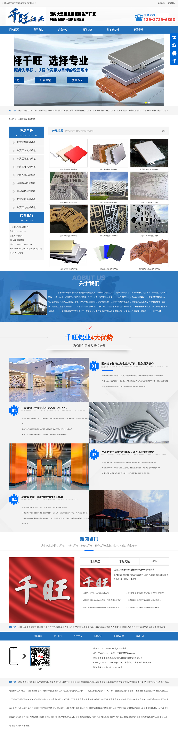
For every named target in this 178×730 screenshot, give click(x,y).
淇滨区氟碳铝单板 (26, 142)
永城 (67, 708)
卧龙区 (47, 717)
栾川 (133, 682)
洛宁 (150, 682)
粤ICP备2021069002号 (114, 667)
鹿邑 (138, 717)
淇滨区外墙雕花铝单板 (149, 236)
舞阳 (110, 708)
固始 (86, 717)
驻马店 (92, 682)
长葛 (108, 682)
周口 (87, 682)
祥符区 (24, 708)
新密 (117, 691)
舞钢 (150, 708)
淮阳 (130, 717)
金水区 (143, 691)
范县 (139, 699)
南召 (15, 717)
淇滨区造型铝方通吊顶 (126, 110)
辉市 (53, 699)
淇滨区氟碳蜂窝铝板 (26, 119)
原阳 (31, 699)
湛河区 (132, 708)
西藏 (129, 627)
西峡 (162, 708)
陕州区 (76, 691)
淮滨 (94, 717)
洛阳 (20, 682)
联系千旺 (138, 29)
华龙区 (126, 699)
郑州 (35, 682)
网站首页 (14, 29)
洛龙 (120, 682)
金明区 (161, 699)
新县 (77, 717)
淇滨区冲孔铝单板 (26, 166)
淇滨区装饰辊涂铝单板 (69, 269)
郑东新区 (156, 691)
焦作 (24, 682)
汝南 (19, 725)
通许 (11, 708)
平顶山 (73, 682)
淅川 (167, 708)
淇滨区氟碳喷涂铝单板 (69, 169)
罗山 (69, 717)
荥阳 (125, 691)
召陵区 (105, 708)
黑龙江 (107, 627)
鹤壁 (43, 682)
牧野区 (22, 699)
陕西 (133, 627)
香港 (154, 627)
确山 (11, 725)
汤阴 (108, 699)
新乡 (39, 682)
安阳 (47, 682)
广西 (112, 627)
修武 (39, 691)
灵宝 (90, 691)
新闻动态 (87, 29)
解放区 (16, 691)
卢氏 (81, 691)
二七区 (136, 691)
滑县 (112, 699)
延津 (36, 699)
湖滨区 (66, 691)
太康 (134, 717)
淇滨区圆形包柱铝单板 (27, 110)
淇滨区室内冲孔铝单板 (149, 203)
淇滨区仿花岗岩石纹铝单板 (104, 110)
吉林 (79, 627)
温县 (52, 691)
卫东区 (120, 708)
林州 (121, 699)
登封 (121, 691)
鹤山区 (58, 699)
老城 (11, 691)
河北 (45, 627)
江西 (54, 627)
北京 (20, 627)
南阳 (79, 682)
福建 (92, 627)
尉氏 (15, 708)
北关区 (91, 699)
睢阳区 (37, 708)
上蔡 (157, 717)
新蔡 (28, 725)
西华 (113, 717)
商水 (117, 717)
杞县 (166, 699)
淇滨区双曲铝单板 (26, 183)
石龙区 (126, 708)
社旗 (19, 717)
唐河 (23, 717)
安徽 (87, 627)
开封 (56, 682)
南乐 (135, 699)
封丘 (40, 699)
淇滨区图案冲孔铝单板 (69, 203)
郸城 (126, 717)
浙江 (83, 627)
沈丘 (121, 717)
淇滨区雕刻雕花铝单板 (69, 236)
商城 (82, 717)
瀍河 (162, 682)
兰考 (19, 708)
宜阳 (146, 682)
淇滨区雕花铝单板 (26, 175)
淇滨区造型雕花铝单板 (109, 236)
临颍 (114, 708)
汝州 (154, 708)
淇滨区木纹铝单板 (26, 150)
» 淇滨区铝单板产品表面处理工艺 (96, 593)
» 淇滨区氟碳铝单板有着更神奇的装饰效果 (143, 607)
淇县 (79, 699)
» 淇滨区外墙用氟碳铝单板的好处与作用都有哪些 (145, 593)
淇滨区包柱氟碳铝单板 (109, 169)
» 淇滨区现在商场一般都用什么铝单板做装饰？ (101, 607)
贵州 (125, 627)
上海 (28, 627)
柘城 (54, 708)
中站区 (22, 691)
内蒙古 (101, 627)
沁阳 (56, 691)
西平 (153, 717)
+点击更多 (155, 311)
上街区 (95, 691)
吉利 (116, 682)
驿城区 (148, 717)
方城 (11, 717)
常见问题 (124, 561)
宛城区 (41, 717)
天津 (24, 627)
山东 (96, 627)
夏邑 (63, 708)
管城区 (149, 691)
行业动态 (95, 561)
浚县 (75, 699)
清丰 (131, 699)
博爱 (44, 691)
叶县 (141, 708)
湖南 (37, 627)
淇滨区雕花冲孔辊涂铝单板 (149, 269)
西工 (167, 682)
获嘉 (27, 699)
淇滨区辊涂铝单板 (26, 199)
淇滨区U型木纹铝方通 (47, 110)
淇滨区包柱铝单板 (26, 207)
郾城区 (99, 708)
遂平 (23, 725)
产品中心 (62, 29)
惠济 (100, 691)
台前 (144, 699)
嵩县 (137, 682)
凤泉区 (16, 699)
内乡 (158, 708)
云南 (58, 627)
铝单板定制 (113, 29)
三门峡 (29, 682)
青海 (142, 627)
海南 (117, 627)
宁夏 (146, 627)
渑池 (71, 691)
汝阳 (141, 682)
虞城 (59, 708)
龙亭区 (149, 699)
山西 (71, 627)
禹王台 (155, 699)
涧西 (158, 682)
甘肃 (138, 627)
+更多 (163, 131)
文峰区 (84, 699)
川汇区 (104, 717)
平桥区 (64, 717)
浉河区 (58, 717)
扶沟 (109, 717)
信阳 (83, 682)
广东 (66, 627)
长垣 (44, 699)
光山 (73, 717)
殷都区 (97, 699)
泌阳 (15, 725)
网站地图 (161, 3)
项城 (143, 717)
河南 (41, 627)
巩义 (108, 691)
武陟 (48, 691)
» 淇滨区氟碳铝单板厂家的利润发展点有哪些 (144, 600)
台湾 (163, 627)
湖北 (62, 627)
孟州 (61, 691)
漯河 (68, 682)
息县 (98, 717)
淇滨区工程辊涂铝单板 (109, 269)
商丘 (60, 682)
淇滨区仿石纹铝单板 (82, 110)
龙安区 (103, 699)
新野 (36, 717)
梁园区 (30, 708)
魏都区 (72, 708)
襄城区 (83, 708)
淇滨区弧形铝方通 (65, 110)
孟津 (125, 682)
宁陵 (50, 708)
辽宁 (75, 627)
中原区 (130, 691)
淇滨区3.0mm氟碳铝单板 (149, 169)
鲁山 (145, 708)
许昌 (64, 682)
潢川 (90, 717)
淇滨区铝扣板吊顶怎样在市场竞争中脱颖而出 (134, 570)
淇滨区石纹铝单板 (26, 158)
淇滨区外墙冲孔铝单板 (109, 203)
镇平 (28, 717)
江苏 (49, 627)
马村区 (28, 691)
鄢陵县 (98, 682)
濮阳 (51, 682)
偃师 (112, 682)
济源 (103, 682)
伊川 (154, 682)
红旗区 (163, 691)
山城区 (64, 699)
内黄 (116, 699)
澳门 (159, 627)
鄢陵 (77, 708)
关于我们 (38, 29)
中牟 (104, 691)
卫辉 (48, 699)
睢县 (46, 708)
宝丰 (137, 708)
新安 (129, 682)
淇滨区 (70, 699)
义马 (85, 691)
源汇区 (93, 708)
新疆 (150, 627)
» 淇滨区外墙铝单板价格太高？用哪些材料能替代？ (103, 600)
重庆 (33, 627)
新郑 (113, 691)
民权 (42, 708)
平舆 (161, 717)
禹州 (88, 708)
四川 (121, 627)
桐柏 (53, 717)
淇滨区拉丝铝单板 (26, 191)
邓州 (32, 717)
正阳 (166, 717)
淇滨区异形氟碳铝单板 (146, 110)
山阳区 (34, 691)
